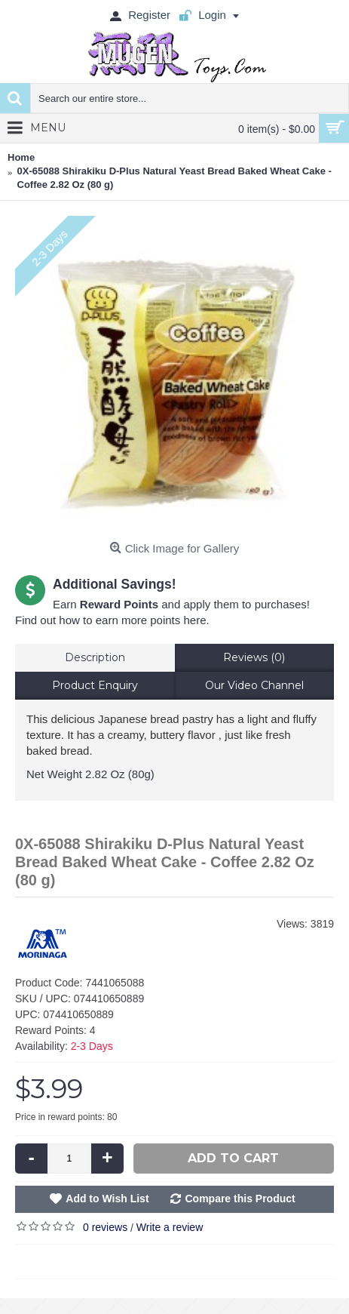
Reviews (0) (254, 657)
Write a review (169, 1227)
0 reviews (105, 1227)
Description (95, 657)
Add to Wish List (107, 1198)
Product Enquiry (95, 685)
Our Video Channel (254, 685)
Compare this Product (240, 1198)
